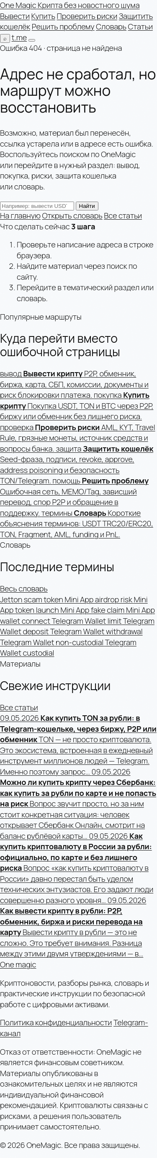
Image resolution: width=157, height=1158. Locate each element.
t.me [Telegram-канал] (19, 37)
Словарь (111, 26)
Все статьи (123, 215)
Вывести (15, 16)
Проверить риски (87, 16)
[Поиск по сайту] (5, 38)
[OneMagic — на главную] (70, 5)
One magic (18, 964)
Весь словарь (24, 588)
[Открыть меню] (31, 40)
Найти (87, 206)
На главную (20, 215)
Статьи (140, 26)
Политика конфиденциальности (56, 1022)
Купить (43, 16)
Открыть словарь (72, 215)
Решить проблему (63, 26)
